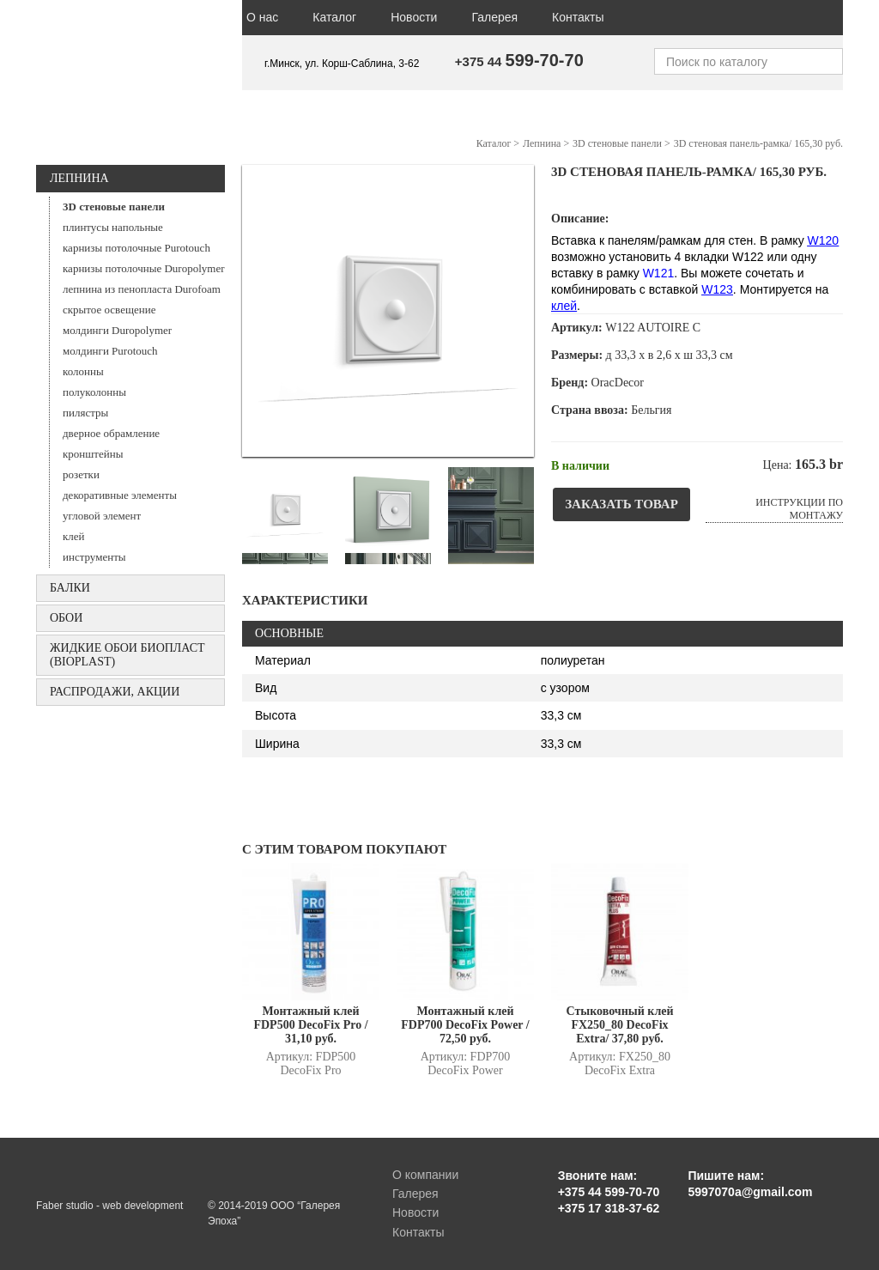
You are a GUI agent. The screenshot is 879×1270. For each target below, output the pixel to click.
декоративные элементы (120, 495)
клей (74, 536)
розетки (81, 474)
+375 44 (519, 61)
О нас (262, 17)
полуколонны (94, 392)
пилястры (85, 412)
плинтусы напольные (113, 227)
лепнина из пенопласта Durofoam (142, 289)
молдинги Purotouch (110, 350)
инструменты (94, 556)
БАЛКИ (70, 587)
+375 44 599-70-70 (609, 1192)
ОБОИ (66, 617)
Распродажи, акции (114, 691)
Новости (414, 17)
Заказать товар (621, 504)
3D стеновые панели (114, 206)
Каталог (334, 17)
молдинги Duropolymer (117, 330)
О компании (425, 1175)
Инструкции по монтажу (799, 508)
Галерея (494, 17)
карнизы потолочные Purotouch (136, 247)
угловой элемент (102, 515)
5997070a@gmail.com (750, 1192)
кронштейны (93, 453)
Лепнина (79, 178)
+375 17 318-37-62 (609, 1208)
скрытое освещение (109, 309)
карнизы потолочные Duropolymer (144, 268)
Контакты (577, 17)
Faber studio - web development (109, 1206)
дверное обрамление (111, 433)
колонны (83, 371)
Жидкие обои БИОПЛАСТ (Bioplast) (127, 654)
